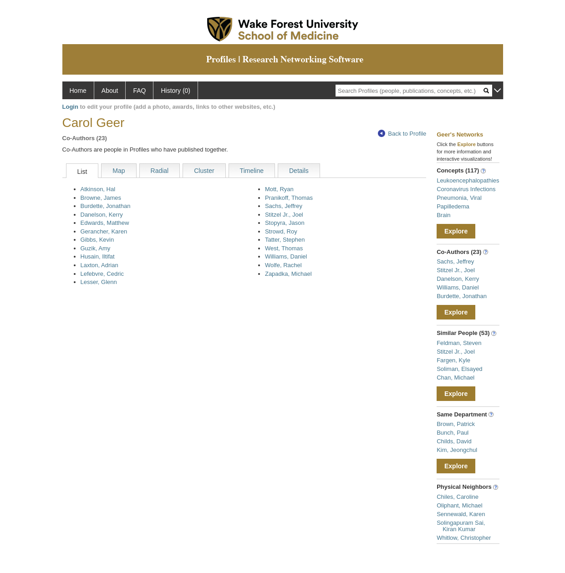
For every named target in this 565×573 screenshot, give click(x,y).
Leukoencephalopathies (468, 180)
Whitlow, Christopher (464, 537)
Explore (456, 231)
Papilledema (453, 206)
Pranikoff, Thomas (289, 197)
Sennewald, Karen (461, 514)
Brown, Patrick (456, 424)
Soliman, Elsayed (459, 368)
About (110, 90)
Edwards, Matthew (105, 222)
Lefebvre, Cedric (102, 273)
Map (118, 170)
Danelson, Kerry (102, 214)
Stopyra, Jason (285, 222)
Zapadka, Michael (288, 273)
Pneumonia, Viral (459, 197)
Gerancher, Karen (104, 231)
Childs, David (454, 441)
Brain (443, 215)
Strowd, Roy (281, 231)
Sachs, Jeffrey (283, 206)
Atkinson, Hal (98, 189)
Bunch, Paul (452, 432)
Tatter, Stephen (285, 239)
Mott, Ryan (279, 189)
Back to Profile (402, 133)
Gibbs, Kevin (97, 239)
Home (78, 90)
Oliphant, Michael (459, 505)
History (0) (175, 90)
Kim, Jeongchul (457, 449)
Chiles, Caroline (457, 496)
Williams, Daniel (286, 256)
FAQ (139, 90)
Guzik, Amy (96, 248)
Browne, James (101, 197)
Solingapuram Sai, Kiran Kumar (461, 525)
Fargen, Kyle (453, 360)
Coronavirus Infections (466, 189)
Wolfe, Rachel (283, 265)
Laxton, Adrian (99, 265)
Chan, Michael (455, 377)
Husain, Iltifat (98, 256)
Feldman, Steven (459, 343)
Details (299, 170)
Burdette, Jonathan (106, 206)
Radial (160, 170)
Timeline (252, 170)
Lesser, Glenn (99, 282)
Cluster (204, 170)
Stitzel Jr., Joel (284, 214)
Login (70, 106)
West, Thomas (284, 248)
